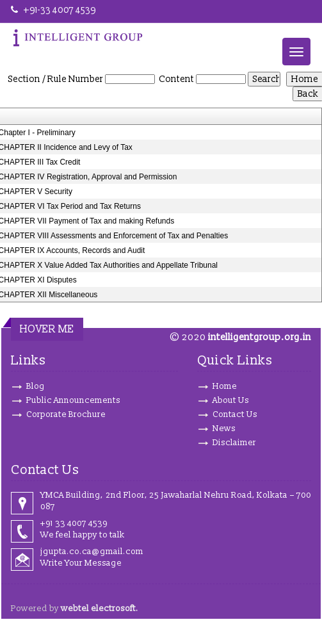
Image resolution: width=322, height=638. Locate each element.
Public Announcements (73, 400)
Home (225, 386)
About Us (231, 400)
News (224, 428)
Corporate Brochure (66, 414)
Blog (35, 386)
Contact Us (235, 414)
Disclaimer (234, 443)
